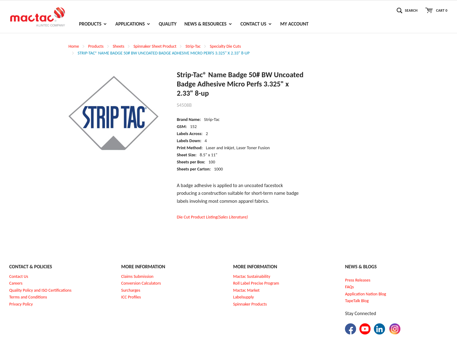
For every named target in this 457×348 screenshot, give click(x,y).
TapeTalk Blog (357, 300)
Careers (15, 283)
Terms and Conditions (28, 297)
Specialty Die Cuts (225, 46)
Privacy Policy (21, 304)
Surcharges (130, 290)
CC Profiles (131, 297)
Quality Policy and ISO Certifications (40, 290)
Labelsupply (243, 297)
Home (74, 46)
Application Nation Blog (365, 294)
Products (95, 46)
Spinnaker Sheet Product (155, 46)
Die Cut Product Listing (212, 217)
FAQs (349, 287)
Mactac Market (246, 290)
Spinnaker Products (250, 304)
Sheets (118, 46)
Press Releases (357, 280)
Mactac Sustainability (252, 276)
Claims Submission (137, 276)
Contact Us (18, 276)
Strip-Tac (193, 46)
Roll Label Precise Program (256, 283)
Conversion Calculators (141, 283)
